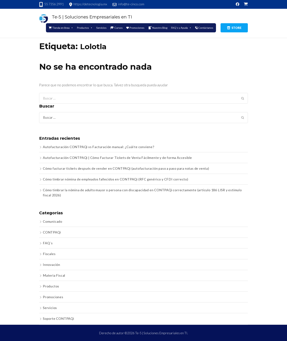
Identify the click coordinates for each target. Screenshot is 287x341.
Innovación (51, 265)
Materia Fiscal (54, 275)
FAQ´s (48, 243)
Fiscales (49, 254)
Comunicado (52, 221)
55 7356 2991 (54, 4)
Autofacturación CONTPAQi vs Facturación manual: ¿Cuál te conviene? (98, 147)
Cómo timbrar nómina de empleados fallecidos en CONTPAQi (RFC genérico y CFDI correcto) (115, 179)
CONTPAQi (52, 232)
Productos (85, 27)
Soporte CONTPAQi (58, 318)
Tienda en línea (61, 27)
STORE (234, 27)
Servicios (101, 27)
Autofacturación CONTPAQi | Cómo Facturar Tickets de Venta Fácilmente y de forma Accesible (117, 158)
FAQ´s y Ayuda (181, 27)
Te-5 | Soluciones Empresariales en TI (92, 17)
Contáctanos (204, 27)
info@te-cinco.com (131, 4)
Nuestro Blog (157, 28)
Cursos (116, 28)
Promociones (135, 27)
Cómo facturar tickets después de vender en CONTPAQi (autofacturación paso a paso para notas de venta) (126, 168)
